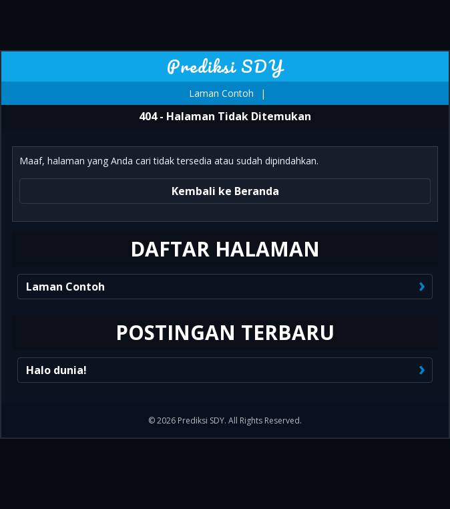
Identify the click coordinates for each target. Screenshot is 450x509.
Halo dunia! (56, 370)
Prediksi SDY (225, 66)
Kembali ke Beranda (225, 191)
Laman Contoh (221, 93)
